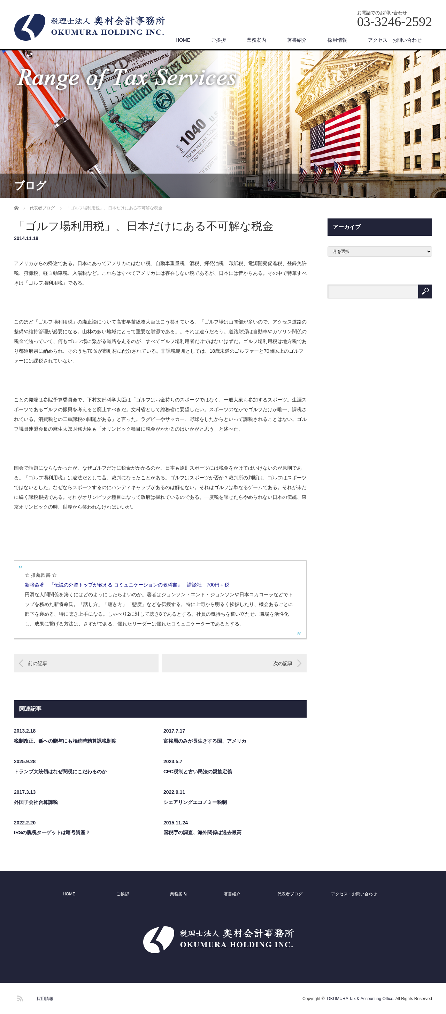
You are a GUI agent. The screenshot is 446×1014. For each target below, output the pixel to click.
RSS (19, 997)
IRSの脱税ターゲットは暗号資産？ (52, 832)
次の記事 (283, 663)
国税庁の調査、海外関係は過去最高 (202, 832)
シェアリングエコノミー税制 (195, 802)
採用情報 (337, 40)
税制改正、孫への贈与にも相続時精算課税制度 (65, 741)
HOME (183, 40)
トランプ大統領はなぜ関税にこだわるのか (60, 771)
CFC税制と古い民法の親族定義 (197, 771)
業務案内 (256, 40)
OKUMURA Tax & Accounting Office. (360, 998)
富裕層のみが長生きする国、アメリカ (204, 741)
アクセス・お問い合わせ (395, 40)
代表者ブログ (289, 894)
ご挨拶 (218, 40)
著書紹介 (297, 40)
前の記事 (37, 663)
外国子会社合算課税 (36, 802)
